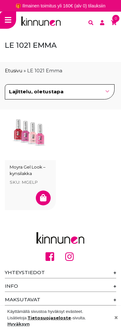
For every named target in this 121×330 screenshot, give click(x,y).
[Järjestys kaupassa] (60, 92)
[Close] (116, 318)
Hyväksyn (18, 323)
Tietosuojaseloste (49, 317)
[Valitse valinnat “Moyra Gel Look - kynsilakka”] (43, 198)
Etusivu (13, 70)
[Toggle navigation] (8, 20)
